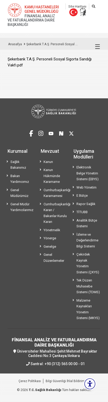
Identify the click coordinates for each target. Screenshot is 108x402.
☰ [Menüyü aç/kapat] (97, 46)
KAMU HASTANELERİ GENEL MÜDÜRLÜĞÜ (42, 9)
